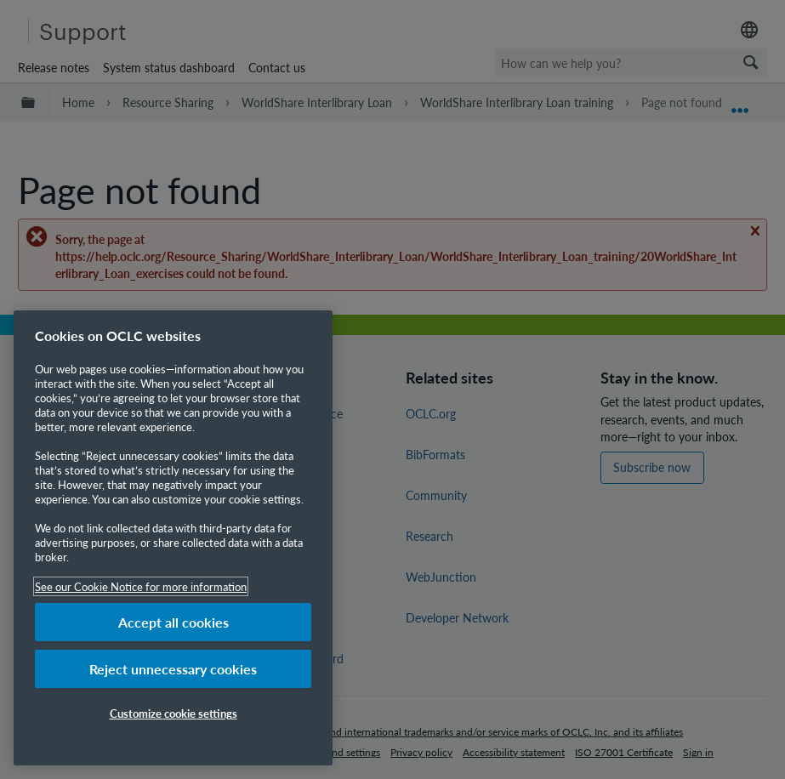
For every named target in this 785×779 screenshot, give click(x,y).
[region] (173, 537)
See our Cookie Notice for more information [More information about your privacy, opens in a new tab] (141, 586)
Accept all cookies (173, 622)
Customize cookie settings (173, 713)
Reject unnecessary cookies (173, 669)
